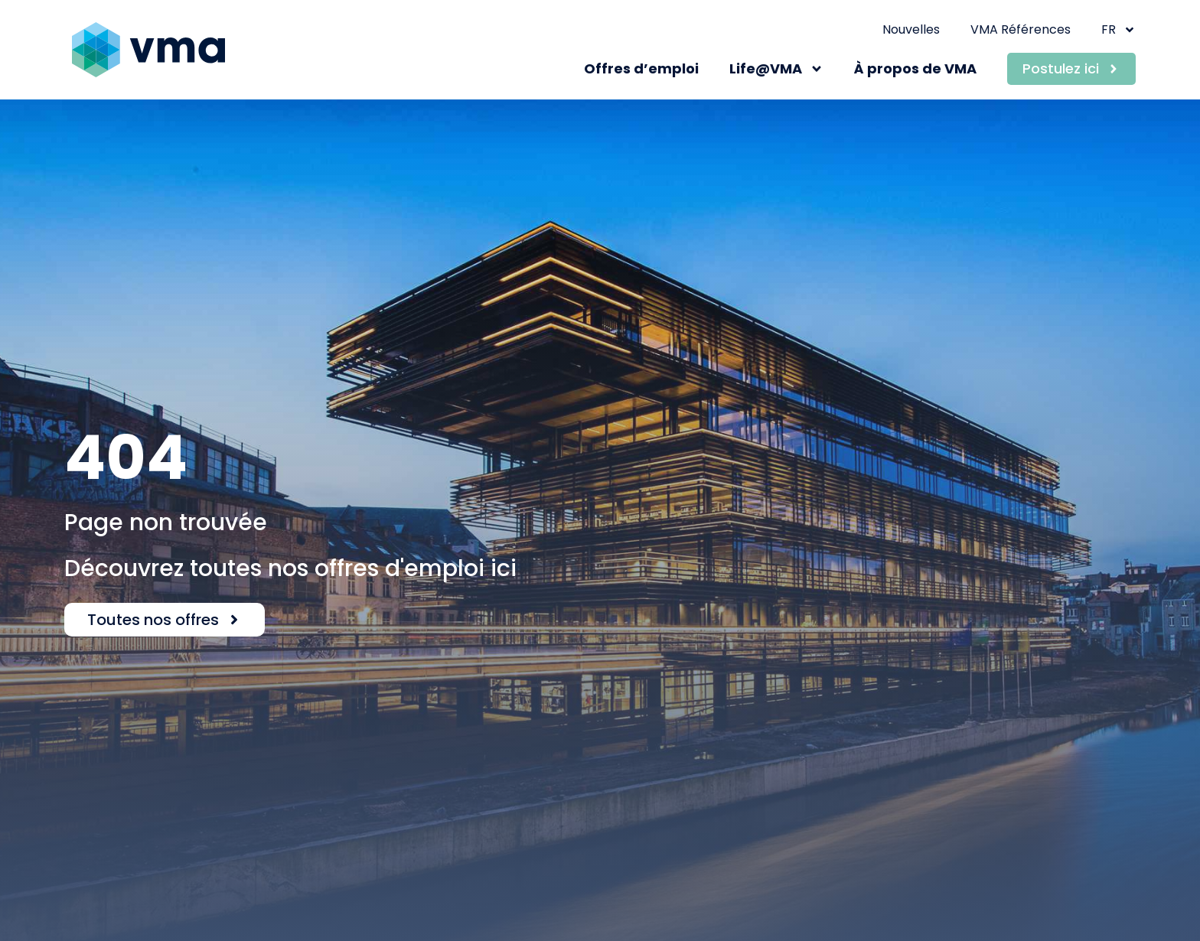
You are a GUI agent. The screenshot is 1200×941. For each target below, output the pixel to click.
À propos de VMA (915, 68)
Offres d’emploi (641, 68)
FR (1118, 30)
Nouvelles (911, 29)
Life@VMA (776, 68)
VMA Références (1020, 29)
